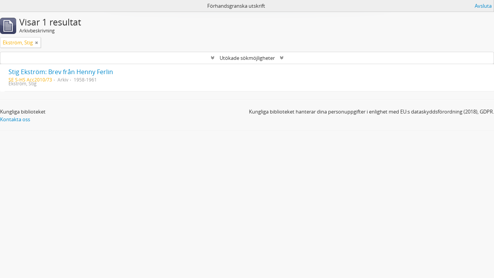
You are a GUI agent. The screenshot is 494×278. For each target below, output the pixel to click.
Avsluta (483, 5)
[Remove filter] (36, 42)
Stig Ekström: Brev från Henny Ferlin (60, 72)
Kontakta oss (15, 119)
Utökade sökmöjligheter (247, 57)
